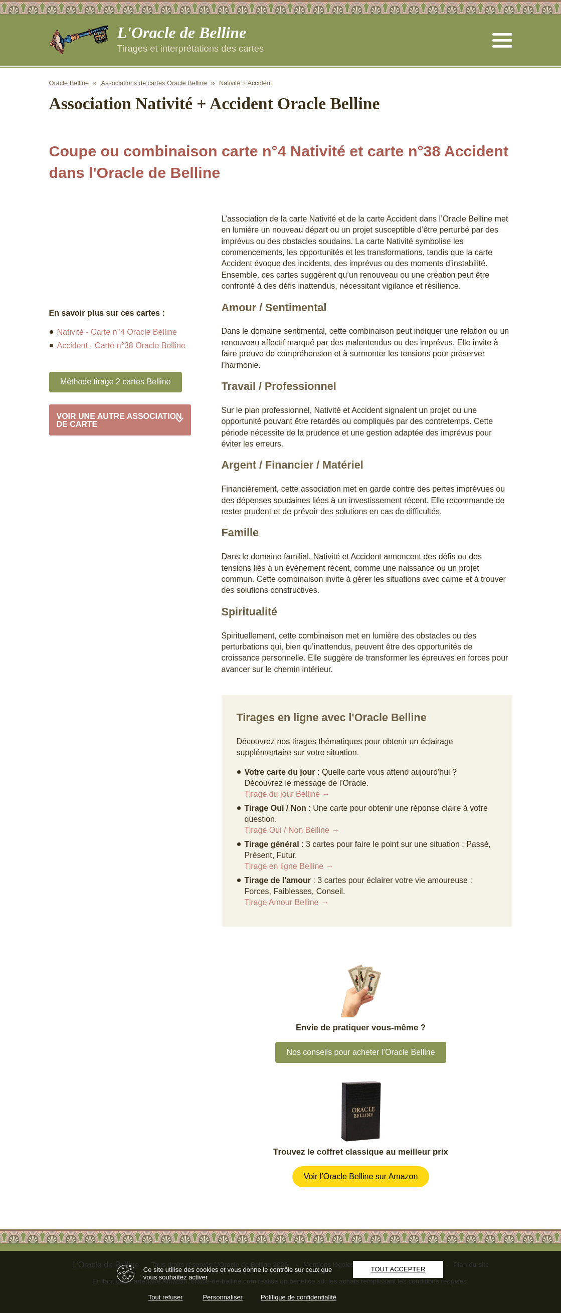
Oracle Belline (69, 83)
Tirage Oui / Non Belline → (292, 830)
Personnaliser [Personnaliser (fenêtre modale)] (223, 1297)
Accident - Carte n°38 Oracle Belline (121, 345)
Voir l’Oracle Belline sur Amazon (361, 1176)
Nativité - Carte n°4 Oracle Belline (117, 332)
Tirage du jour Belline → (287, 794)
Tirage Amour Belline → (287, 902)
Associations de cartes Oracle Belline (154, 83)
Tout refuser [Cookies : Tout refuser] (165, 1297)
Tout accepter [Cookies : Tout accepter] (398, 1269)
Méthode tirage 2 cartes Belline (115, 381)
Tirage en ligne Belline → (289, 866)
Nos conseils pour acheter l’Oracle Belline (360, 1052)
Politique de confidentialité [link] (298, 1297)
